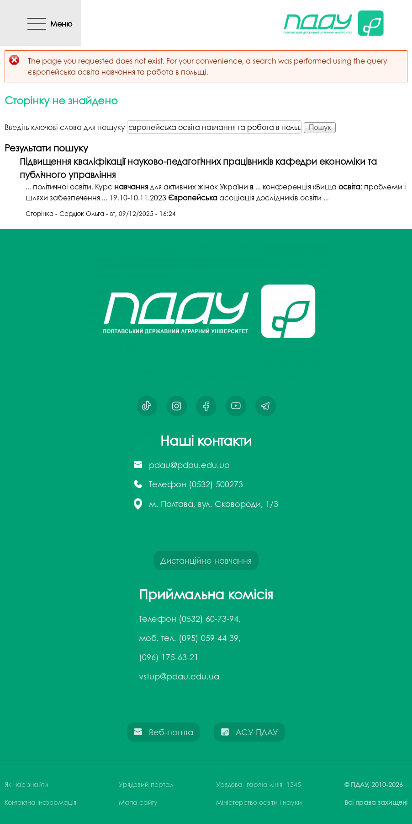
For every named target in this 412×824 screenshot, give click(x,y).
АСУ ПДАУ (257, 732)
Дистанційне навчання (206, 560)
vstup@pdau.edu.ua (179, 676)
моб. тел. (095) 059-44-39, (190, 638)
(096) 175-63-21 (169, 657)
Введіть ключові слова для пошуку (66, 127)
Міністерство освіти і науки (259, 802)
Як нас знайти (26, 784)
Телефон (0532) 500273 (196, 484)
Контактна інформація (40, 802)
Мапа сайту (138, 802)
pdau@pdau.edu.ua (189, 465)
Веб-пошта (171, 732)
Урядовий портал (146, 784)
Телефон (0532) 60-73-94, (190, 619)
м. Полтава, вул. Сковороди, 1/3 (213, 504)
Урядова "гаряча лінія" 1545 (258, 784)
